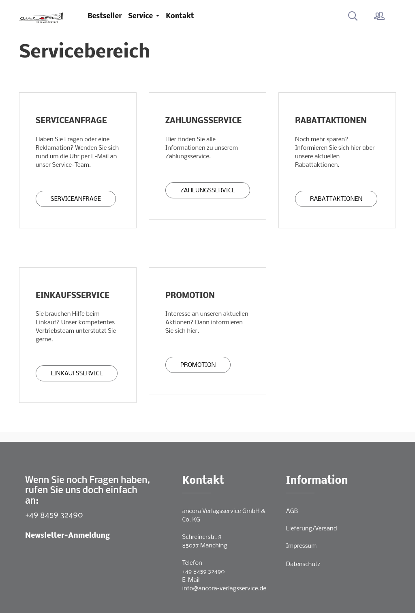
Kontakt (180, 16)
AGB (292, 511)
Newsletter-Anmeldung (67, 536)
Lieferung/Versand (311, 529)
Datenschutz (303, 564)
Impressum (301, 546)
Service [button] (141, 16)
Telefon (192, 563)
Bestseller (105, 16)
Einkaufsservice (77, 373)
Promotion (198, 365)
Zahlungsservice (207, 190)
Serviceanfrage (76, 199)
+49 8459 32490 (54, 515)
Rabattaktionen (336, 199)
